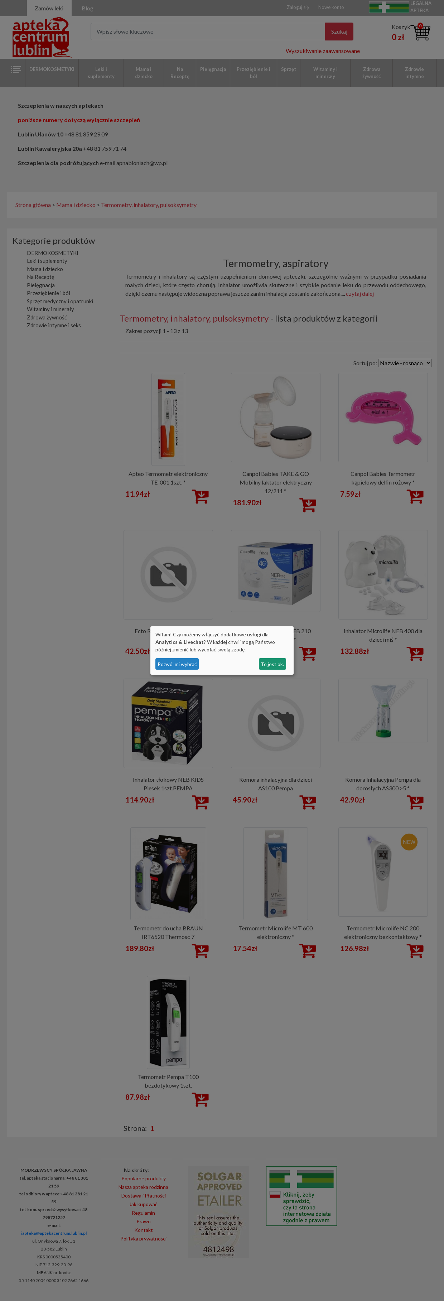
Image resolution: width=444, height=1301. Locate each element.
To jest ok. (272, 664)
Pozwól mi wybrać (177, 664)
